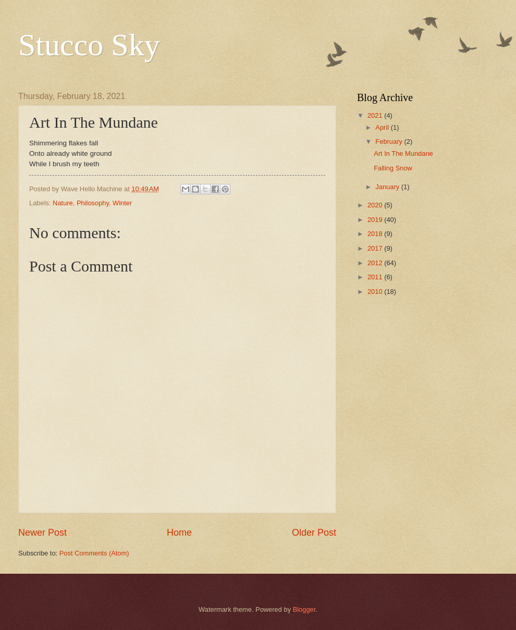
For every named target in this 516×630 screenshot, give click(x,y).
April (382, 127)
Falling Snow (393, 168)
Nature (63, 203)
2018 (375, 234)
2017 (375, 248)
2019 (375, 220)
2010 (375, 291)
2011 (375, 277)
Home (179, 532)
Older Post (314, 532)
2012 (375, 263)
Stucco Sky (89, 45)
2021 (375, 115)
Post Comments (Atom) (94, 553)
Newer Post (42, 532)
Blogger (304, 609)
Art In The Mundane (403, 153)
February (389, 141)
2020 (375, 205)
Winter (122, 203)
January (388, 187)
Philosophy (93, 203)
